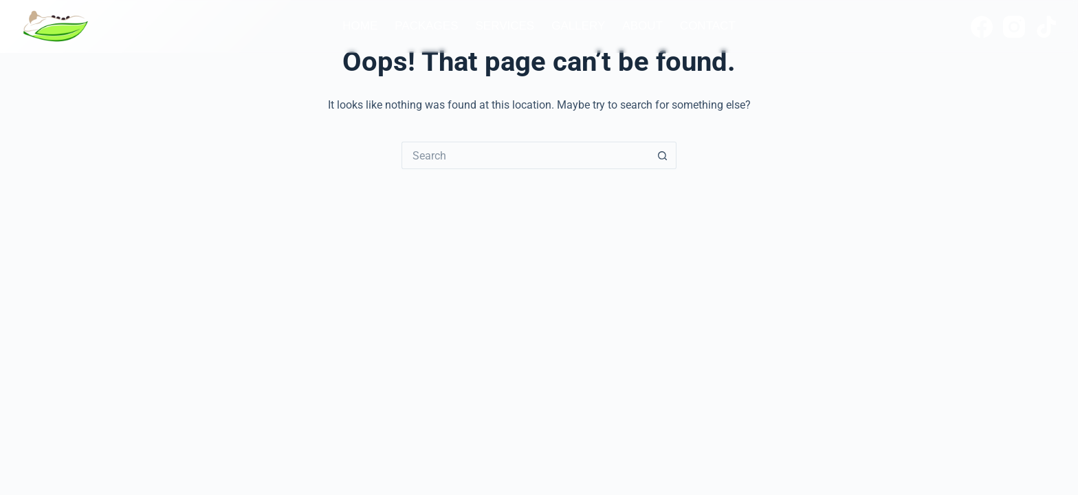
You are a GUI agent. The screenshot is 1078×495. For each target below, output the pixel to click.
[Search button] (662, 155)
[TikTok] (1046, 27)
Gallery (578, 25)
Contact (708, 25)
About (642, 25)
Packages (426, 25)
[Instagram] (1014, 27)
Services (505, 25)
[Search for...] (525, 155)
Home (359, 25)
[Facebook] (982, 27)
